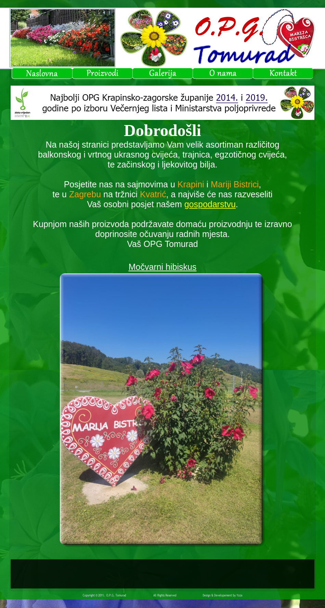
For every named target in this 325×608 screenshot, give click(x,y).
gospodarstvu (210, 204)
